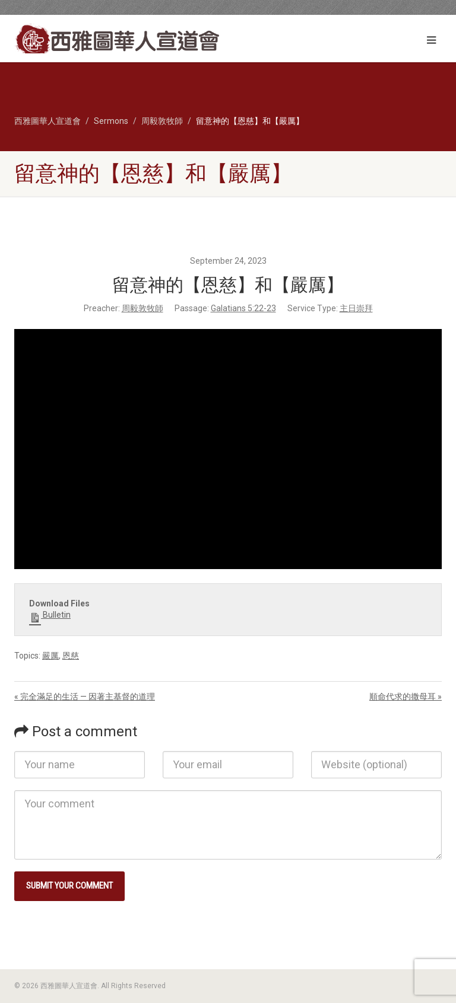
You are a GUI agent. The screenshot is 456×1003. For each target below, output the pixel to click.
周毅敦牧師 (142, 308)
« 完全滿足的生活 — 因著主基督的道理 (84, 696)
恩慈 (70, 655)
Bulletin (50, 615)
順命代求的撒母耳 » (405, 696)
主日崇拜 (356, 308)
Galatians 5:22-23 (243, 308)
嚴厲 (50, 655)
